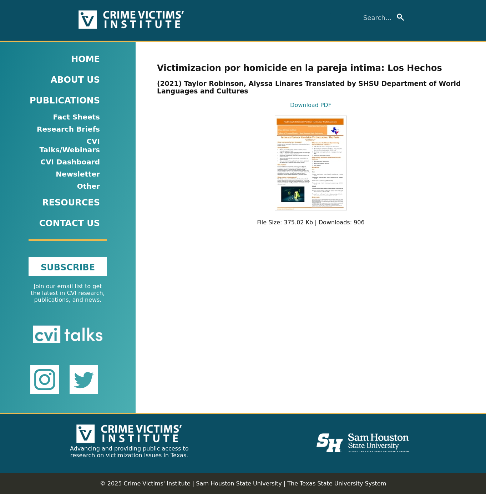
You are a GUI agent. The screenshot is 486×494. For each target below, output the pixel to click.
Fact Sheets (76, 117)
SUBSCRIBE (68, 268)
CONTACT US (69, 223)
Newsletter (78, 174)
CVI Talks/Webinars (69, 145)
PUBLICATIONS (65, 101)
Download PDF (310, 105)
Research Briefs (68, 129)
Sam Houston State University (239, 483)
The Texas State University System (336, 483)
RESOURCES (71, 203)
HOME (85, 59)
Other (88, 186)
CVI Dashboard (70, 162)
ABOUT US (75, 80)
